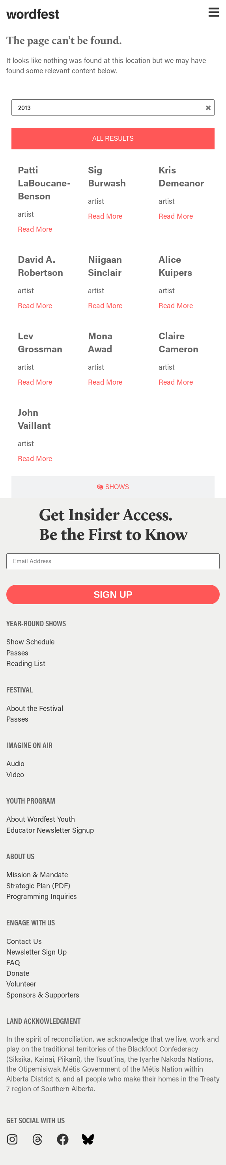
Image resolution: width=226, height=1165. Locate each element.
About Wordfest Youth (40, 819)
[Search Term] (113, 107)
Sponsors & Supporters (42, 994)
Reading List (25, 663)
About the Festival (34, 708)
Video (15, 774)
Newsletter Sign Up (36, 952)
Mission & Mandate (37, 874)
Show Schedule (30, 641)
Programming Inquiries (41, 896)
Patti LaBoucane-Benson (44, 183)
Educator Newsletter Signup (50, 830)
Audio (15, 763)
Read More (35, 229)
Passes (17, 652)
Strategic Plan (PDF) (38, 885)
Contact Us (24, 941)
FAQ (13, 962)
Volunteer (21, 983)
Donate (17, 973)
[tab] (113, 138)
